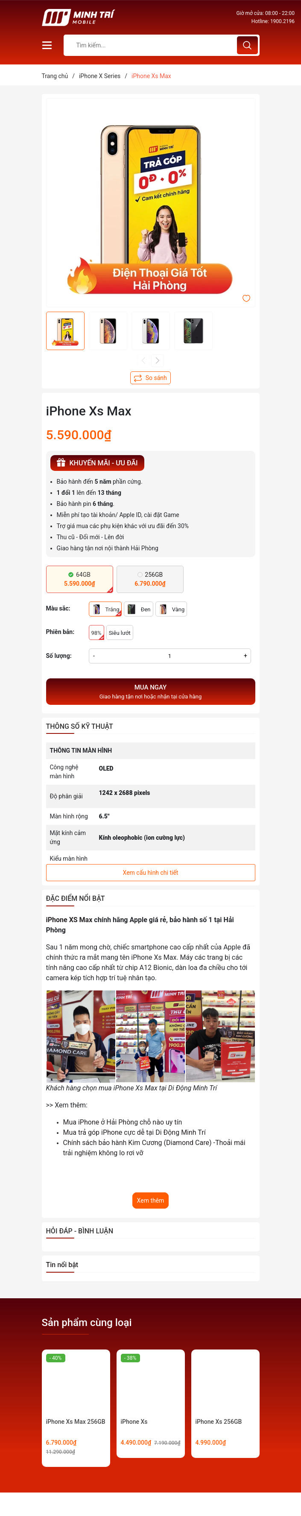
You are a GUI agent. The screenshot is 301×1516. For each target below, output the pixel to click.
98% (97, 635)
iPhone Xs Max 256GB (75, 1421)
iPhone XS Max (69, 920)
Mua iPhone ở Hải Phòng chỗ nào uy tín (122, 1122)
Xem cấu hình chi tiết (150, 872)
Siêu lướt (120, 633)
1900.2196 (282, 21)
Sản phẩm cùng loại (87, 1323)
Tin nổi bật (62, 1265)
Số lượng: (59, 655)
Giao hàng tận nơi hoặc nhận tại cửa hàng (150, 691)
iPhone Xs (134, 1421)
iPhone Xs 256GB (219, 1421)
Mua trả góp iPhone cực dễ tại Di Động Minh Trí (134, 1132)
